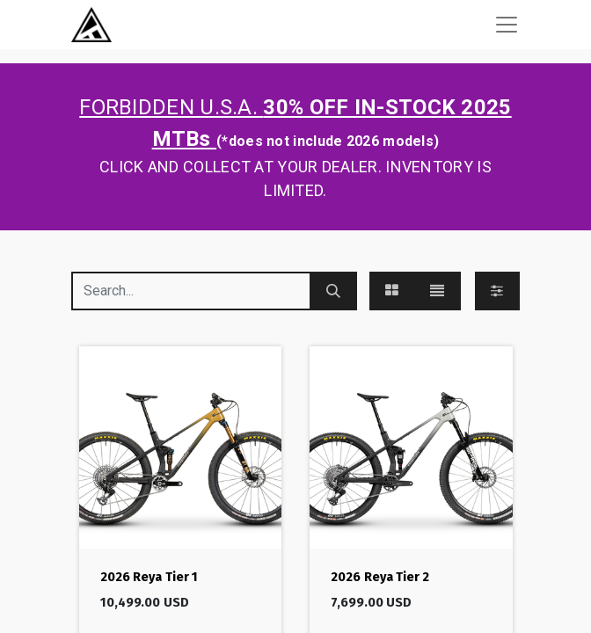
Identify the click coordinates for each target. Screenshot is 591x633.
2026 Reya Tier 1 (149, 577)
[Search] (333, 291)
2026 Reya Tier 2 (380, 577)
